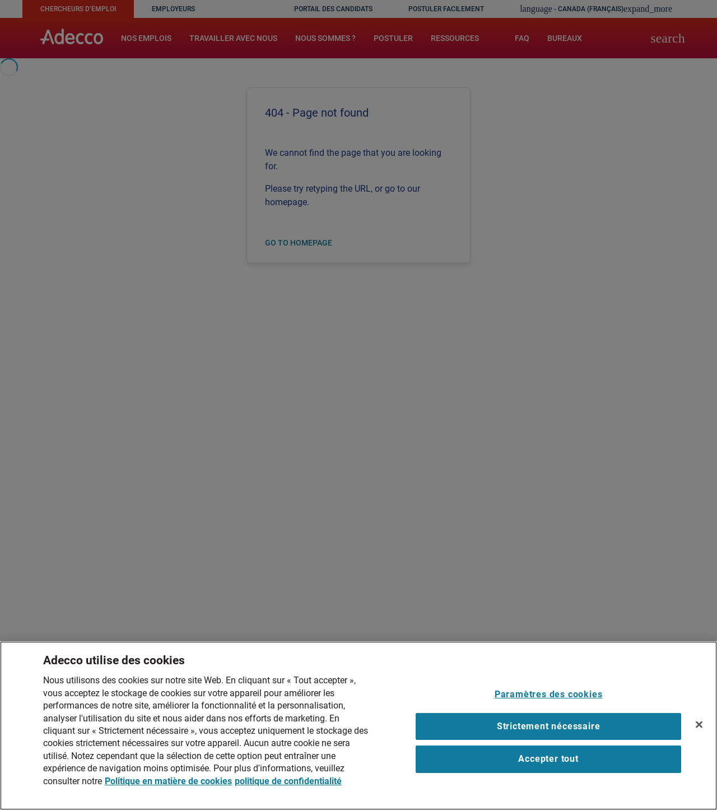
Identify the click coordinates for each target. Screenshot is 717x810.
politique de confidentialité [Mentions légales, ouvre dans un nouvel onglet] (288, 781)
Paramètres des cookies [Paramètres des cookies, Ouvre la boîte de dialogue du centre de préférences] (549, 694)
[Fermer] (699, 724)
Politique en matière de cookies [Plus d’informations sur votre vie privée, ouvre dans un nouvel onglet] (168, 781)
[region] (358, 725)
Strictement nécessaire (548, 726)
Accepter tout (548, 758)
